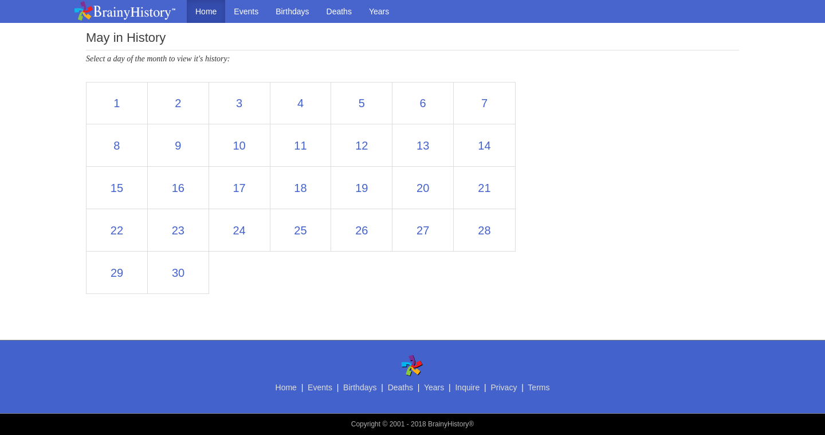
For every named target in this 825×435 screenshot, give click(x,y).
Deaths (339, 11)
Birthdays (292, 11)
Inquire (467, 387)
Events (246, 11)
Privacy (503, 387)
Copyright (365, 424)
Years (379, 11)
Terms (538, 387)
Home (206, 11)
